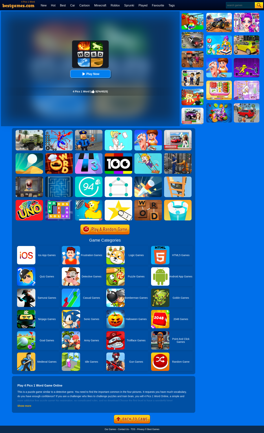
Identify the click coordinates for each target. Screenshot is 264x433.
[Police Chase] (192, 33)
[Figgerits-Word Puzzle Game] (59, 201)
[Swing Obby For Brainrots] (192, 14)
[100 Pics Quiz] (118, 154)
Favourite (158, 5)
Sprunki (129, 5)
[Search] (240, 5)
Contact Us (123, 429)
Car (72, 5)
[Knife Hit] (148, 178)
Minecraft (100, 5)
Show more (24, 405)
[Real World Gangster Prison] (178, 154)
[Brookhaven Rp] (178, 131)
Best (63, 5)
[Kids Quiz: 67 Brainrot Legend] (192, 90)
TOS (133, 429)
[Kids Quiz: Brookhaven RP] (192, 109)
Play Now (90, 74)
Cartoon (84, 5)
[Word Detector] (148, 201)
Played (143, 5)
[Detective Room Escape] (192, 52)
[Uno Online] (29, 201)
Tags (171, 5)
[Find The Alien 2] (192, 71)
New (44, 5)
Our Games (110, 429)
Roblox (115, 5)
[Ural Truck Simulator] (29, 131)
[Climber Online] (178, 178)
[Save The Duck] (88, 201)
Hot (53, 5)
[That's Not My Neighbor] (29, 178)
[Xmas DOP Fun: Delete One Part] (118, 131)
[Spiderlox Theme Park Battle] (59, 131)
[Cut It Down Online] (118, 201)
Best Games (153, 429)
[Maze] (59, 178)
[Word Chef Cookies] (59, 154)
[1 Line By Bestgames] (118, 178)
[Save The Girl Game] (148, 154)
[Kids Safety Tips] (148, 131)
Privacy (140, 429)
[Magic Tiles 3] (88, 154)
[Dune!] (29, 154)
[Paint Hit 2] (178, 201)
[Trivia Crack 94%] (88, 178)
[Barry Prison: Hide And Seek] (88, 131)
